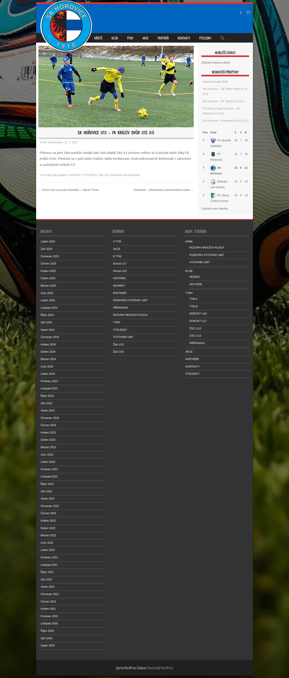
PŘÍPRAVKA (120, 307)
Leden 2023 (48, 461)
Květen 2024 (48, 344)
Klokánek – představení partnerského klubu (163, 190)
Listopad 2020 (49, 623)
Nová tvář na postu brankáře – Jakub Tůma (68, 190)
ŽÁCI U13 (195, 335)
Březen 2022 (48, 535)
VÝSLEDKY (205, 38)
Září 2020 (46, 638)
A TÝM (117, 241)
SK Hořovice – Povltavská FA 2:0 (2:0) (226, 120)
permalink (134, 175)
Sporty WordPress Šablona (131, 667)
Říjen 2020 (47, 630)
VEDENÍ (194, 277)
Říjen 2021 (47, 572)
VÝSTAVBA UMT (123, 337)
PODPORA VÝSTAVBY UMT (130, 300)
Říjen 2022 (47, 484)
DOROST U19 (198, 313)
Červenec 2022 (50, 506)
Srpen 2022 (48, 498)
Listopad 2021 (49, 564)
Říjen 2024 (47, 315)
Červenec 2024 (50, 337)
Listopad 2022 (49, 476)
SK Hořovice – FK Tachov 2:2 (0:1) (224, 101)
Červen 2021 (48, 601)
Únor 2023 (47, 454)
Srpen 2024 (48, 329)
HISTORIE (119, 278)
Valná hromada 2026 (215, 81)
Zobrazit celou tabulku (214, 208)
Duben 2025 (48, 278)
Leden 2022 (48, 550)
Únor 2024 (47, 366)
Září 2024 (46, 322)
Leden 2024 (48, 373)
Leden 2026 (48, 241)
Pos (205, 132)
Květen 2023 (48, 432)
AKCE (145, 38)
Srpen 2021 (48, 586)
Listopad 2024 (49, 307)
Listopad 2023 (49, 388)
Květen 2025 (48, 271)
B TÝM (117, 256)
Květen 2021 (48, 608)
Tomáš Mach (55, 142)
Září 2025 (46, 249)
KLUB (115, 38)
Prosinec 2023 (49, 381)
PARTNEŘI (163, 38)
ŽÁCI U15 (195, 328)
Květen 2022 (48, 520)
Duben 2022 (48, 528)
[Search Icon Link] (222, 38)
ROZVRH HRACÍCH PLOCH (130, 315)
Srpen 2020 (48, 645)
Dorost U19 (120, 271)
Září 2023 (46, 403)
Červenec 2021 (50, 594)
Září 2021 (46, 579)
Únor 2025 (47, 293)
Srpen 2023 (48, 410)
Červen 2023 (48, 425)
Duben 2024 (48, 351)
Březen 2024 (48, 359)
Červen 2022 (48, 513)
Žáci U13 (103, 175)
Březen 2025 (48, 285)
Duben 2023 (48, 439)
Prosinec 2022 (49, 469)
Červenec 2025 (50, 256)
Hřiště (98, 38)
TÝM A (193, 299)
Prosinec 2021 (49, 557)
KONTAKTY (184, 38)
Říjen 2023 (47, 395)
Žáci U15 (118, 351)
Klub (213, 132)
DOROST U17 (198, 321)
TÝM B (193, 306)
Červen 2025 (48, 263)
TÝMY (130, 38)
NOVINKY (76, 175)
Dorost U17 (120, 263)
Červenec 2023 (50, 418)
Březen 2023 (48, 447)
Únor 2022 (47, 542)
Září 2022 (46, 491)
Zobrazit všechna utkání (215, 62)
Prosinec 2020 (49, 616)
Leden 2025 (48, 300)
